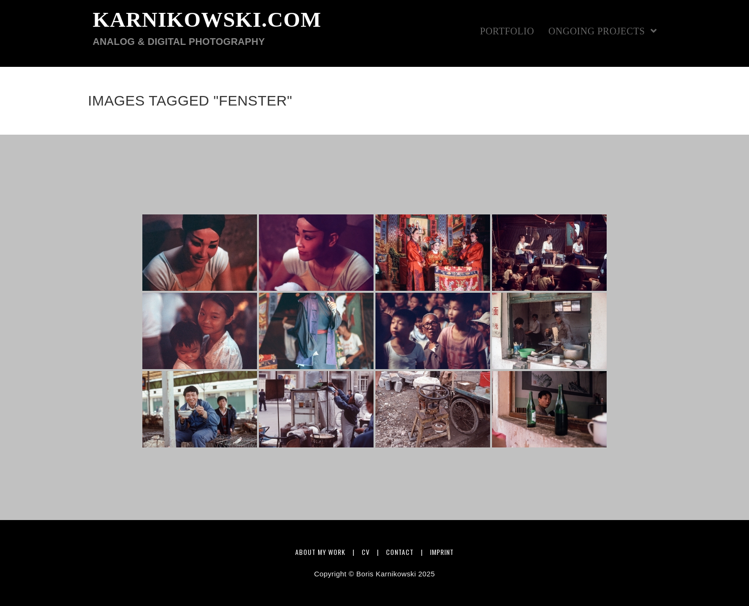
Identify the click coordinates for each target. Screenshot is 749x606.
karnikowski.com (207, 28)
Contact (400, 552)
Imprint (442, 552)
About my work (320, 552)
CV (366, 552)
